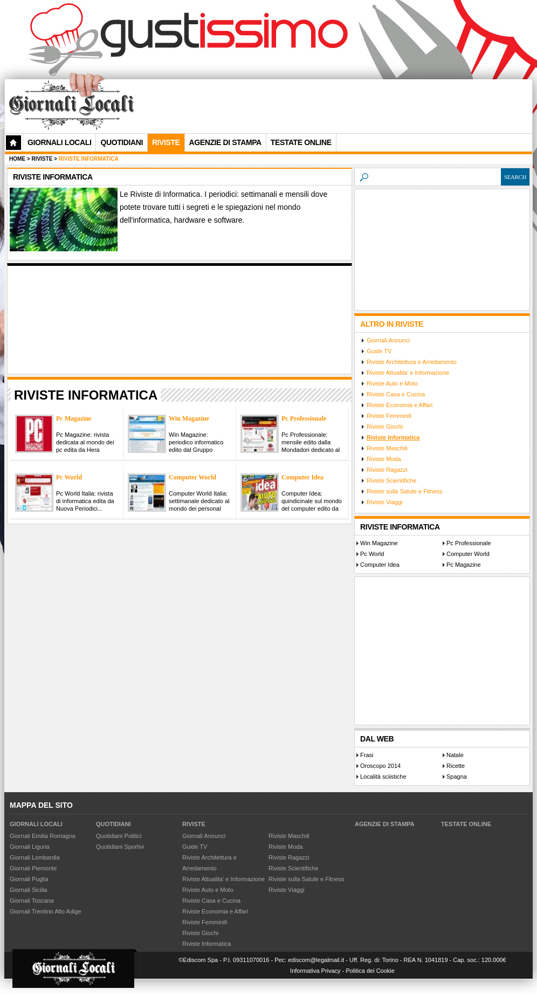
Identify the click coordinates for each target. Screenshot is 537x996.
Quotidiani (121, 142)
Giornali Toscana (32, 900)
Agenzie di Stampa (385, 824)
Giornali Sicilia (28, 890)
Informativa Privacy (315, 970)
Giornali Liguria (30, 846)
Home (17, 159)
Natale (455, 755)
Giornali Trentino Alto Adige (45, 911)
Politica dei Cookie (370, 970)
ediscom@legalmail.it (316, 960)
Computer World (468, 554)
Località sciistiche (383, 776)
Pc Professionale (468, 543)
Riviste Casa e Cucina (396, 394)
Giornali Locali (59, 142)
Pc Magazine (463, 564)
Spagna (456, 776)
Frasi (366, 755)
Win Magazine (379, 543)
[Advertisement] (187, 121)
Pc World (372, 554)
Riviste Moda (384, 459)
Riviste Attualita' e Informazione (408, 372)
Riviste (193, 824)
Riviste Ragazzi (387, 469)
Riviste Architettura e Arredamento (412, 362)
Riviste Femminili (389, 416)
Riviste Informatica (393, 437)
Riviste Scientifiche (391, 480)
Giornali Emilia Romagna (42, 836)
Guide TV (379, 351)
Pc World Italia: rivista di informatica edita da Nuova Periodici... (85, 501)
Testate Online (466, 824)
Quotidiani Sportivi (120, 846)
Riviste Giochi (385, 426)
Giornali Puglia (29, 879)
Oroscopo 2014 (380, 766)
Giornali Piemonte (33, 868)
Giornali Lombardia (35, 857)
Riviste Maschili (387, 448)
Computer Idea (380, 564)
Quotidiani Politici (118, 836)
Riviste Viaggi (384, 502)
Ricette (455, 766)
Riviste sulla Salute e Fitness (405, 491)
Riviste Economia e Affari (399, 405)
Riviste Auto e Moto (392, 383)
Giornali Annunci (388, 340)
